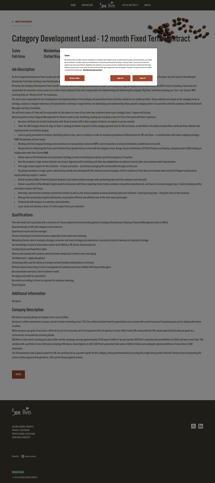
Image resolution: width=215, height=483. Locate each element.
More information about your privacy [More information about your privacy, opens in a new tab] (92, 70)
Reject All (120, 78)
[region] (108, 67)
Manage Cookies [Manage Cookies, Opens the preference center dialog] (75, 78)
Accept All (142, 78)
